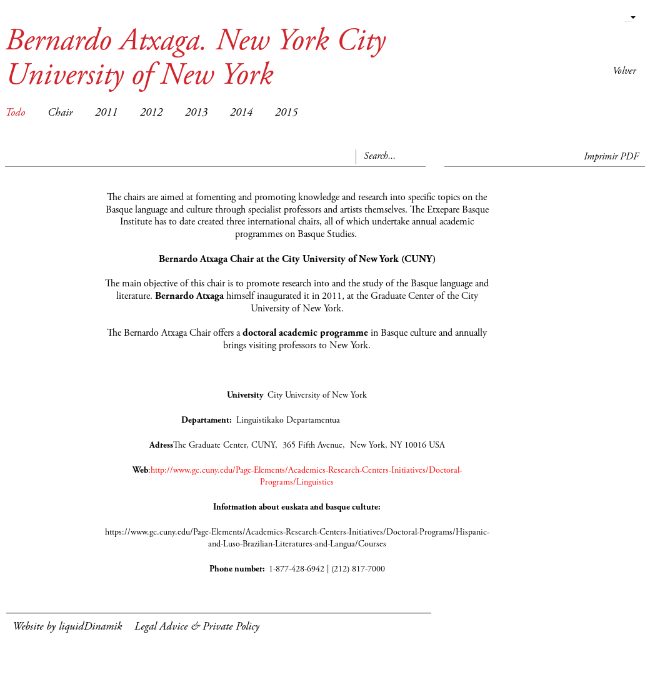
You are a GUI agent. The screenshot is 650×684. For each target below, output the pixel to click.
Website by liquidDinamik (67, 627)
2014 (241, 113)
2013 (196, 113)
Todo (15, 113)
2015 (286, 113)
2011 (106, 113)
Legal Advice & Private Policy (196, 627)
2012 (151, 113)
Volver (624, 71)
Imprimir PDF (611, 157)
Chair (60, 113)
